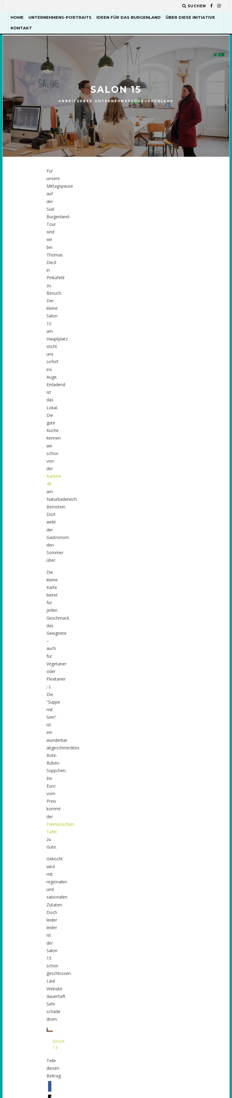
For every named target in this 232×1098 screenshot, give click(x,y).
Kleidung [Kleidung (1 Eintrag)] (198, 735)
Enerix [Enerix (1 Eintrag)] (173, 687)
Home (17, 17)
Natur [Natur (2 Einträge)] (173, 818)
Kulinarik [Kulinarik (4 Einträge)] (177, 747)
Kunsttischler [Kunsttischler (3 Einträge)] (182, 759)
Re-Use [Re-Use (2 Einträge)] (174, 866)
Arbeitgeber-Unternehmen (95, 101)
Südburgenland (152, 101)
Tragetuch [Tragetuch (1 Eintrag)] (178, 937)
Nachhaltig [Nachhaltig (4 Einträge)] (201, 806)
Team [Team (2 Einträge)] (202, 913)
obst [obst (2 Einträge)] (172, 854)
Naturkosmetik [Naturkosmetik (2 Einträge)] (183, 830)
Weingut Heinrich (156, 456)
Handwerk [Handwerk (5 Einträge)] (177, 711)
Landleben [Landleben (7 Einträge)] (177, 770)
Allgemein (102, 584)
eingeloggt (80, 507)
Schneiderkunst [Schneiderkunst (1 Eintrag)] (184, 901)
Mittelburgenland (109, 615)
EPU (97, 607)
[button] (67, 408)
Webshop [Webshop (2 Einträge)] (176, 960)
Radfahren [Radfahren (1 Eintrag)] (199, 854)
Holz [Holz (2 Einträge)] (172, 735)
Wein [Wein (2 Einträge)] (201, 960)
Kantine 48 (121, 193)
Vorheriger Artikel (87, 446)
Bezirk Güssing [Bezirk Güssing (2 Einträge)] (183, 592)
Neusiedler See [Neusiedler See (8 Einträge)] (182, 842)
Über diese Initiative (190, 17)
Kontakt (21, 27)
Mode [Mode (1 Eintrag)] (172, 806)
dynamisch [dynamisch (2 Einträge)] (178, 664)
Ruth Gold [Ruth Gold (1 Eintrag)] (178, 889)
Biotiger (76, 453)
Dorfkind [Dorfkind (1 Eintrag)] (202, 652)
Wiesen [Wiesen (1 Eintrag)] (174, 973)
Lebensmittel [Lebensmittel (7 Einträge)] (181, 783)
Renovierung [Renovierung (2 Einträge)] (180, 877)
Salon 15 (62, 385)
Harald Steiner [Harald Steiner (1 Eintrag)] (183, 723)
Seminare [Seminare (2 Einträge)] (176, 913)
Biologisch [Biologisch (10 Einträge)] (197, 616)
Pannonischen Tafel (73, 236)
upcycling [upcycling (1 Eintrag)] (177, 949)
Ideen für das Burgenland (128, 17)
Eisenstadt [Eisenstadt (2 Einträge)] (179, 676)
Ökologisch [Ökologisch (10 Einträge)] (179, 984)
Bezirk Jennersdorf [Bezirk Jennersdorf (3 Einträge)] (187, 604)
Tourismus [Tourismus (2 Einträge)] (178, 925)
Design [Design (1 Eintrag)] (174, 652)
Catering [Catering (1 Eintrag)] (176, 628)
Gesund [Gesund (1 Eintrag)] (201, 699)
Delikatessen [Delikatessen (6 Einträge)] (181, 640)
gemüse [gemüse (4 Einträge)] (174, 699)
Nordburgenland (108, 622)
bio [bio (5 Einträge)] (170, 616)
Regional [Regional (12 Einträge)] (201, 866)
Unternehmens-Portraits (60, 17)
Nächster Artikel (147, 446)
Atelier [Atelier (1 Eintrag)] (174, 580)
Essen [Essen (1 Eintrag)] (197, 687)
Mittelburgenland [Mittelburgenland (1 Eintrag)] (187, 794)
